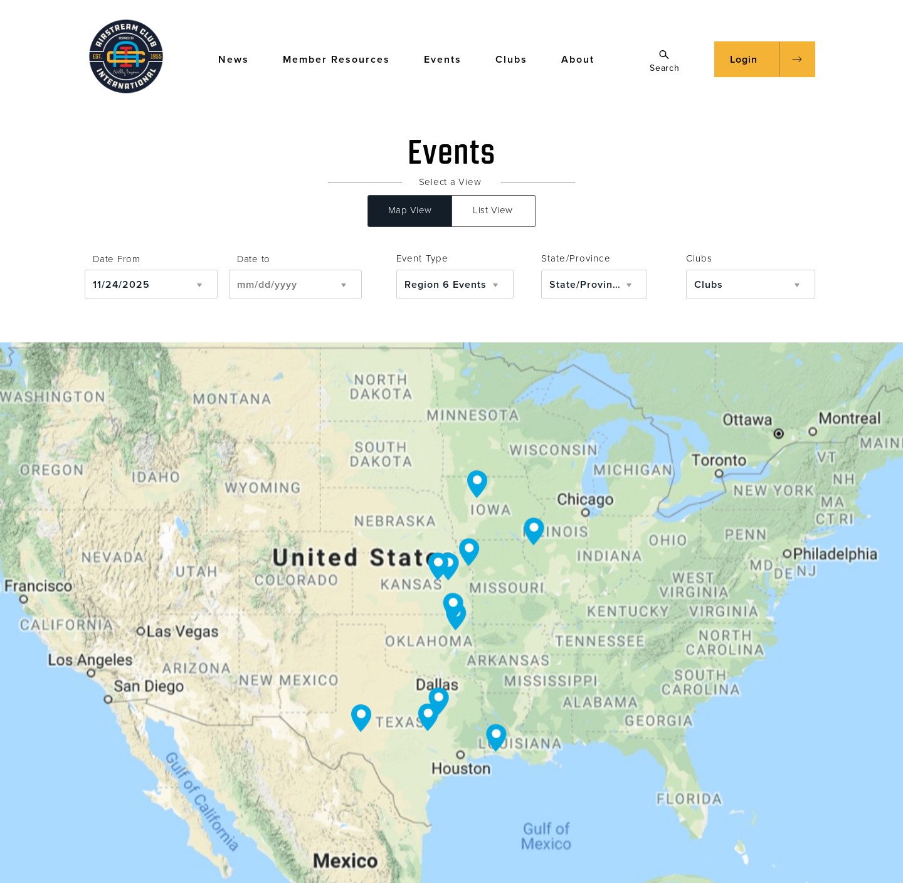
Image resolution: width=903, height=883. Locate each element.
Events (448, 58)
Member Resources (342, 58)
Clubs (517, 58)
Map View (410, 210)
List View (493, 210)
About (583, 58)
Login (744, 59)
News (239, 58)
